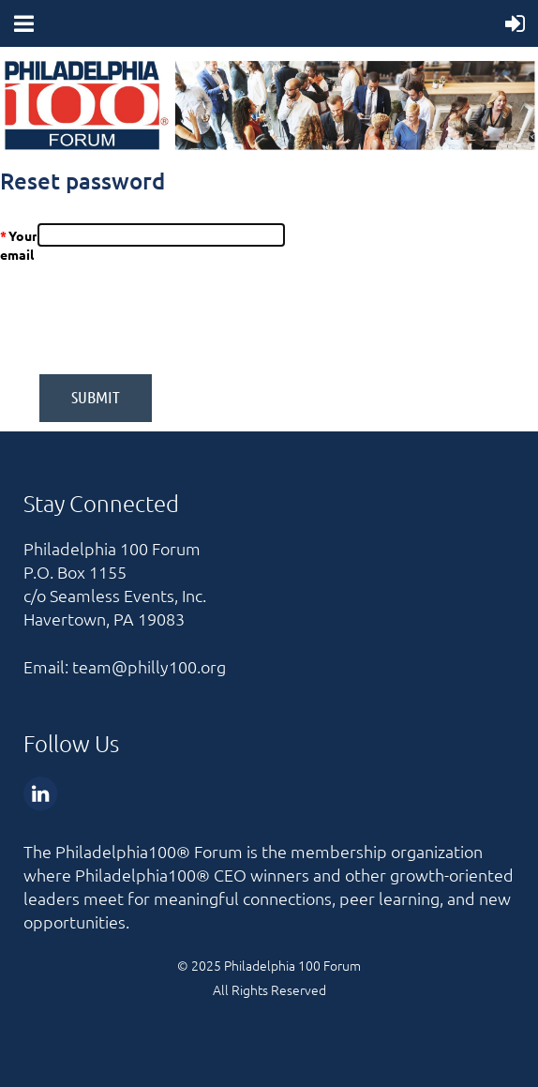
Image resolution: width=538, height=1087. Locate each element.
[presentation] (276, 318)
